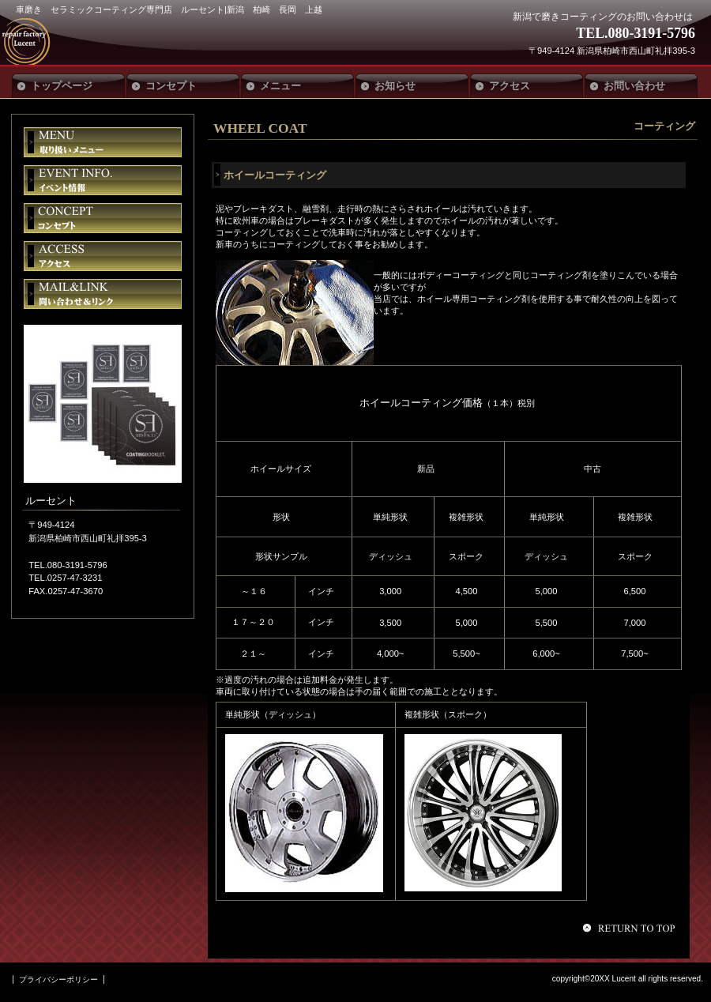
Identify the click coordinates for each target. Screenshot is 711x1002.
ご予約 (103, 294)
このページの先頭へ (631, 928)
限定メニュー (103, 142)
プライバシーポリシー (58, 979)
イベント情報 (103, 180)
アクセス (103, 256)
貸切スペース (103, 218)
